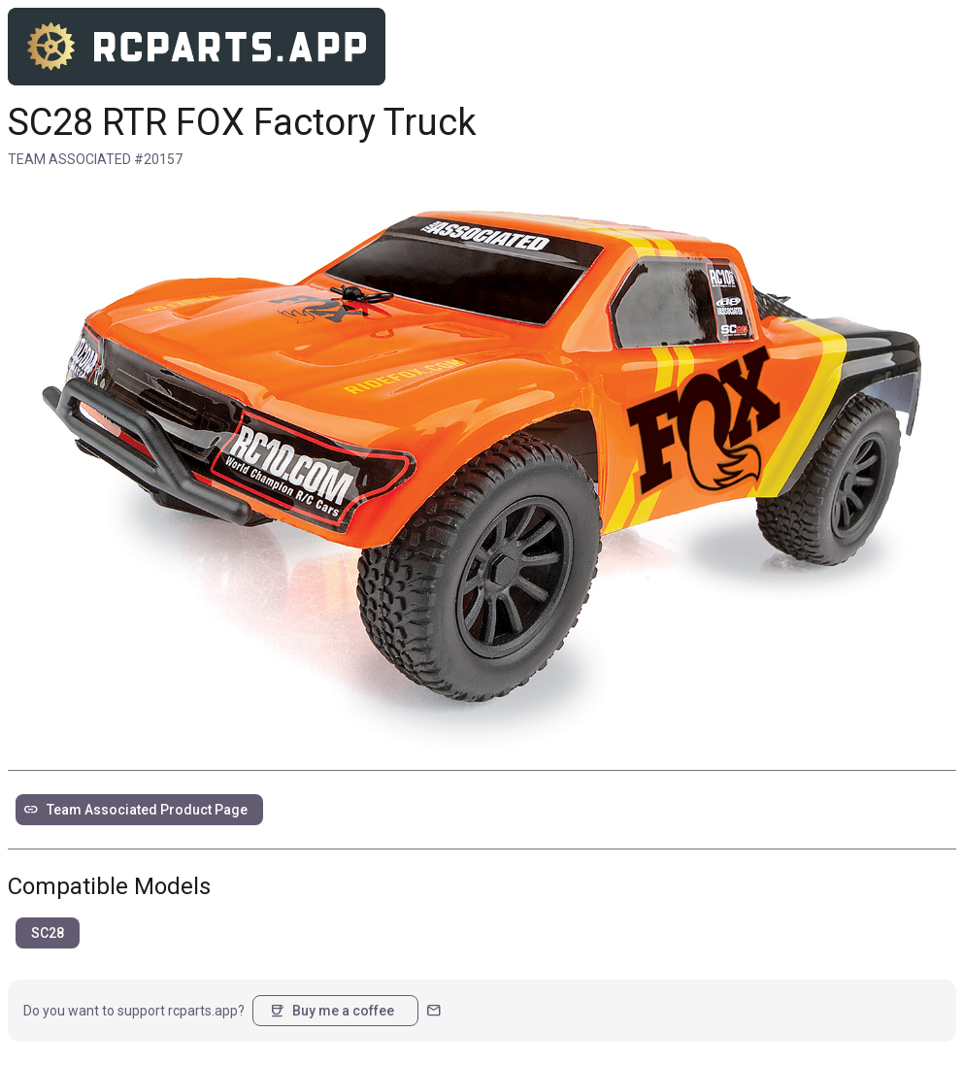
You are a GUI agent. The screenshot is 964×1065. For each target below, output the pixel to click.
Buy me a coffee (331, 1010)
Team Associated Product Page (135, 809)
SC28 (47, 933)
